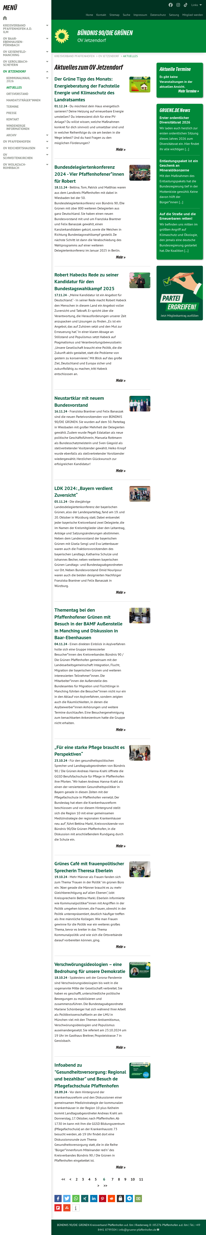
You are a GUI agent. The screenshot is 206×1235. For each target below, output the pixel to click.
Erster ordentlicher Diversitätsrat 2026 (175, 120)
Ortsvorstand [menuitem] (17, 94)
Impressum (140, 15)
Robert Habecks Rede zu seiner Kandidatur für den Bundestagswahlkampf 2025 (86, 281)
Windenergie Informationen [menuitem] (17, 127)
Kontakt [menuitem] (12, 119)
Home (89, 15)
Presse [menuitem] (11, 113)
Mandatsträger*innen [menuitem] (23, 100)
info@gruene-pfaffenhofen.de (137, 1230)
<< (63, 1179)
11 (141, 1179)
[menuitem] (89, 15)
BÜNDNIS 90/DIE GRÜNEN (105, 33)
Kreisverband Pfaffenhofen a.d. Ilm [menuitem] (17, 28)
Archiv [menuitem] (11, 135)
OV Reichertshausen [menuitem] (19, 148)
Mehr (119, 149)
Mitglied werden (192, 15)
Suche (126, 15)
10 (133, 1179)
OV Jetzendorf (109, 56)
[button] (58, 1198)
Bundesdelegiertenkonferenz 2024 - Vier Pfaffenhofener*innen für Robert (89, 174)
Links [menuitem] (194, 5)
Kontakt (101, 15)
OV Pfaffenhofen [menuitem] (17, 141)
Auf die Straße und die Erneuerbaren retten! (178, 216)
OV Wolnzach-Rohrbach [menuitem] (14, 166)
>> (105, 1185)
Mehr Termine (187, 91)
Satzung (174, 15)
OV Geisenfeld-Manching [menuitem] (14, 53)
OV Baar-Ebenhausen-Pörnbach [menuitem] (13, 41)
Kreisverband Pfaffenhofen (74, 56)
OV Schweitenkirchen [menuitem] (18, 156)
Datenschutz (158, 15)
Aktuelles (130, 56)
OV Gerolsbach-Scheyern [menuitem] (15, 63)
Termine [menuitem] (12, 107)
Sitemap (114, 15)
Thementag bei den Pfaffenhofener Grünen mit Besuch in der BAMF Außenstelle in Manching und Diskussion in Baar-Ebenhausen (88, 624)
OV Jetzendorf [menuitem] (14, 71)
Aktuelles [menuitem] (14, 87)
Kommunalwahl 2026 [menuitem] (18, 79)
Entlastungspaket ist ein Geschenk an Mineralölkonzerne (179, 165)
